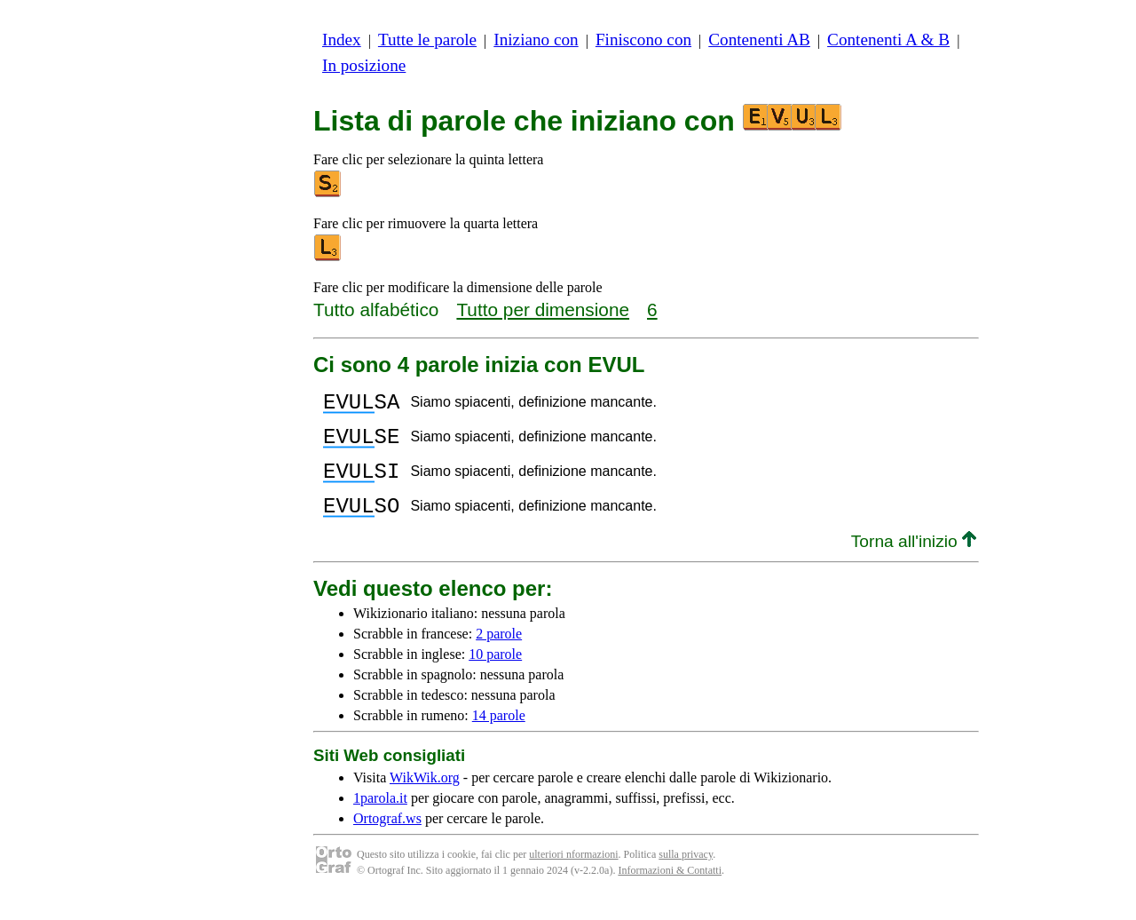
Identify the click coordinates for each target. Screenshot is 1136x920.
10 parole (495, 675)
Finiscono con (643, 39)
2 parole (499, 654)
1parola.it (380, 819)
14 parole (498, 736)
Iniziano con (535, 39)
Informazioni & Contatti (670, 891)
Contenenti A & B (888, 39)
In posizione (364, 65)
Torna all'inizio (913, 562)
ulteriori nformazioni (573, 875)
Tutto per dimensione (542, 309)
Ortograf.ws (387, 839)
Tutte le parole (427, 39)
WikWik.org (425, 798)
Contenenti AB (759, 39)
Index (341, 39)
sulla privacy (686, 875)
